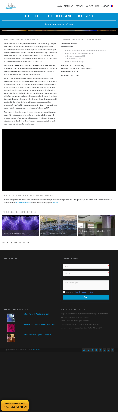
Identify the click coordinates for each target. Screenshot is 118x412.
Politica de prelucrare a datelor (83, 352)
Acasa (59, 6)
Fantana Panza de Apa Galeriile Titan (36, 374)
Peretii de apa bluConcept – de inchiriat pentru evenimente (80, 384)
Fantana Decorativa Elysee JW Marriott (37, 394)
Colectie (89, 6)
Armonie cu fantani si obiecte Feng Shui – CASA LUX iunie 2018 (81, 387)
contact (55, 262)
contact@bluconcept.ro (23, 262)
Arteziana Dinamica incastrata (53, 293)
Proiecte (79, 6)
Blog (97, 6)
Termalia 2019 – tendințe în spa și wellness (75, 380)
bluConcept (36, 409)
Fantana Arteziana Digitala (13, 293)
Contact (105, 6)
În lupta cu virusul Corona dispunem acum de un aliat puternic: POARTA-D (84, 373)
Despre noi (68, 6)
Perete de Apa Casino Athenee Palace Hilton (39, 384)
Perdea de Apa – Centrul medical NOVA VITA (95, 291)
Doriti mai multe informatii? (15, 405)
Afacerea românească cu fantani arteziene (75, 377)
